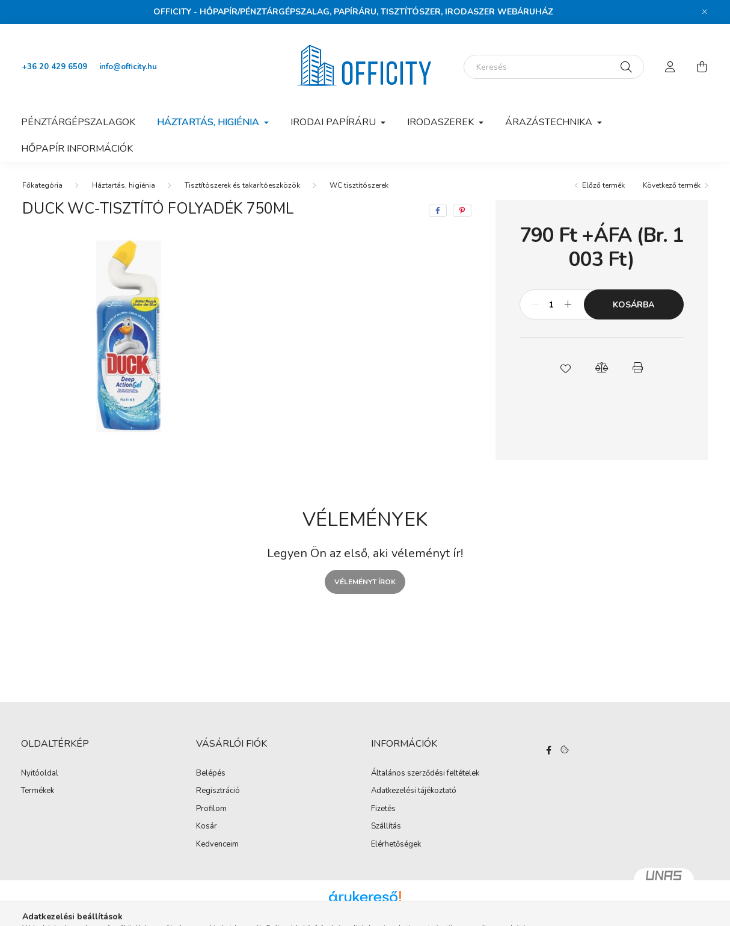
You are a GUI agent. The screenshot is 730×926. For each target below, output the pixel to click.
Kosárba (633, 304)
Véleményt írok (365, 582)
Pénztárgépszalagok (78, 122)
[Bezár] (705, 12)
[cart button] (702, 67)
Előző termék (603, 185)
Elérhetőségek (396, 845)
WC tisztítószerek (359, 185)
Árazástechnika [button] (550, 122)
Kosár (206, 827)
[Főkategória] (42, 185)
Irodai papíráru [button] (334, 122)
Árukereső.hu (364, 910)
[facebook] (438, 211)
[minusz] (535, 304)
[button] (565, 368)
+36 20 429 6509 (54, 66)
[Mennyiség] (551, 304)
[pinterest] (462, 211)
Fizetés (383, 809)
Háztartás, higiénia (123, 185)
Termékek (37, 791)
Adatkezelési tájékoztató (413, 791)
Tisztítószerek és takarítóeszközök (242, 185)
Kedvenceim (217, 845)
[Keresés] (554, 67)
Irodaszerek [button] (441, 122)
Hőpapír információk (77, 148)
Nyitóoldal (39, 774)
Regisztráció (218, 791)
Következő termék (672, 185)
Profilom (211, 809)
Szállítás (386, 827)
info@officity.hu (128, 66)
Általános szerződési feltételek (425, 774)
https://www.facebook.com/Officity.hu (548, 750)
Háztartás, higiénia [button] (209, 122)
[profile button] (670, 67)
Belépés (210, 774)
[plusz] (568, 304)
